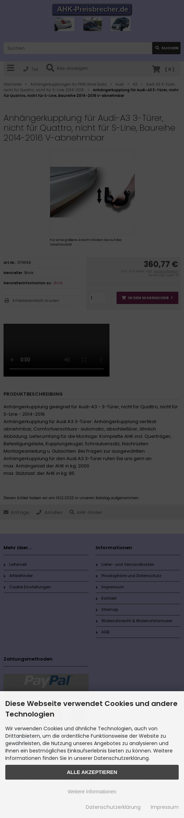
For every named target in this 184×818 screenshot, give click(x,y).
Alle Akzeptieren (92, 772)
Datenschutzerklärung (113, 807)
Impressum (165, 807)
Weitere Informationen (92, 791)
